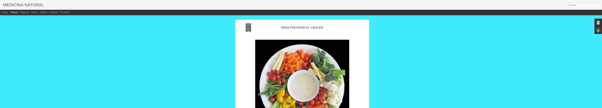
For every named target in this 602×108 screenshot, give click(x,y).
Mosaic (34, 12)
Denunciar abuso (323, 106)
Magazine (24, 12)
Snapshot (53, 12)
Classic (5, 12)
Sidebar (43, 12)
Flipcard (14, 12)
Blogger (313, 106)
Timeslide (64, 12)
